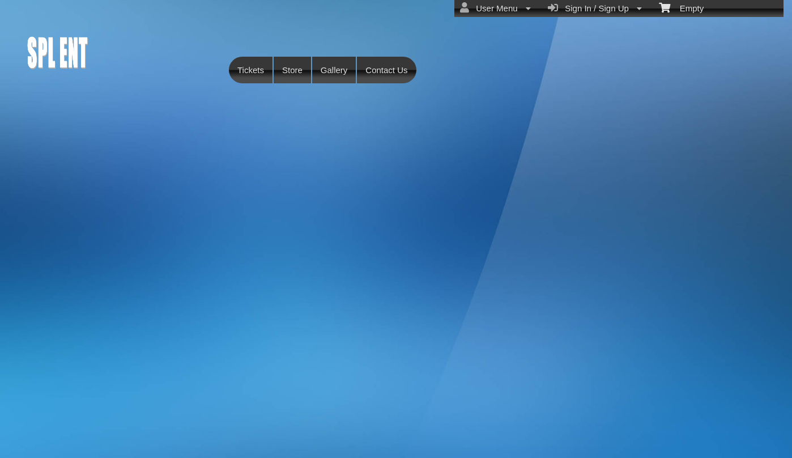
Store (292, 70)
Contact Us (386, 70)
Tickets (250, 70)
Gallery (334, 70)
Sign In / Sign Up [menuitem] (595, 8)
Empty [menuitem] (681, 7)
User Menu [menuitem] (495, 8)
